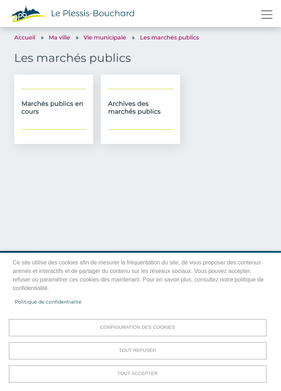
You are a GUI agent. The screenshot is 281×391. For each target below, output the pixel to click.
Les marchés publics (169, 37)
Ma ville (59, 37)
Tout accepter (137, 373)
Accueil (24, 37)
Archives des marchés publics (134, 107)
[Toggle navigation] (267, 14)
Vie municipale (104, 37)
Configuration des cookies (137, 327)
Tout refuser (137, 350)
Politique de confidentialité (48, 302)
